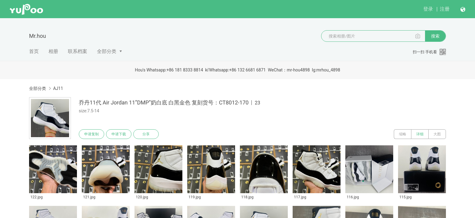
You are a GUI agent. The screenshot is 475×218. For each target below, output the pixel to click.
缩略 (402, 134)
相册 (53, 51)
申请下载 (118, 134)
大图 (437, 134)
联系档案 (77, 51)
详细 (420, 134)
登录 (428, 9)
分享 (146, 134)
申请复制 (91, 134)
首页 (34, 51)
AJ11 (58, 88)
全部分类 (106, 51)
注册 (445, 9)
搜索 (435, 36)
